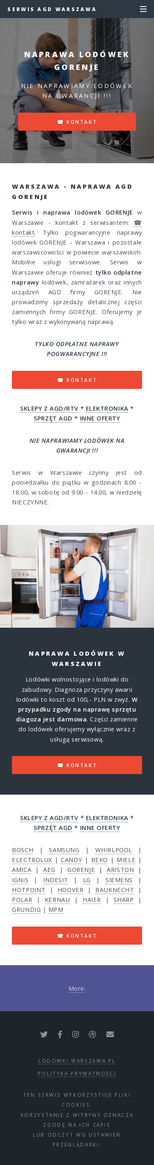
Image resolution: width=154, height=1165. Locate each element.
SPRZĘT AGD (53, 418)
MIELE (126, 859)
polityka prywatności (77, 1073)
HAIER (92, 899)
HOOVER (70, 889)
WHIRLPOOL (113, 850)
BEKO (99, 859)
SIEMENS (119, 880)
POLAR (22, 899)
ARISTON (120, 869)
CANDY (71, 859)
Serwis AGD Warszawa (52, 9)
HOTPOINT (28, 889)
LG (87, 880)
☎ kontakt (77, 121)
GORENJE (81, 869)
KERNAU (57, 899)
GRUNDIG (26, 909)
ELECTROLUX (32, 859)
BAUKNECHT (114, 889)
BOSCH (22, 850)
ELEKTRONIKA (107, 408)
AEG (49, 869)
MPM (56, 909)
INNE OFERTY (100, 418)
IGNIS (20, 880)
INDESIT (55, 880)
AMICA (21, 869)
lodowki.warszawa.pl (77, 1060)
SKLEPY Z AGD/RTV (49, 408)
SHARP (124, 899)
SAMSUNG (64, 850)
